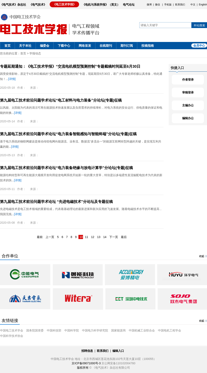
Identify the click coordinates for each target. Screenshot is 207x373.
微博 (149, 4)
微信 (157, 4)
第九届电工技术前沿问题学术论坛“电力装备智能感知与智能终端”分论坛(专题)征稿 (68, 134)
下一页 (113, 237)
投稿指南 (147, 45)
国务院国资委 (35, 330)
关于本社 (25, 45)
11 (86, 237)
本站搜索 (199, 25)
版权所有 (83, 367)
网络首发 (85, 45)
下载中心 (64, 45)
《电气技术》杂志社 (13, 4)
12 (92, 237)
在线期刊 (106, 45)
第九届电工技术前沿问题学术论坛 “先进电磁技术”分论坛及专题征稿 (56, 202)
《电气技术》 (38, 4)
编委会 (44, 45)
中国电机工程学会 (169, 330)
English (203, 4)
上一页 (50, 237)
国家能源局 (118, 330)
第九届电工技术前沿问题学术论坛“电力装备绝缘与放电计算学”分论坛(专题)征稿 (66, 168)
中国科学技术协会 (11, 335)
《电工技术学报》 (64, 4)
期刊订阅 (126, 45)
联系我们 (180, 4)
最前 (40, 237)
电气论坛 (129, 4)
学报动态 (35, 53)
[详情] (12, 79)
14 (105, 237)
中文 (192, 4)
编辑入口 (118, 350)
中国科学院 (71, 330)
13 (98, 237)
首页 (7, 45)
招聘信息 (87, 350)
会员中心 (199, 45)
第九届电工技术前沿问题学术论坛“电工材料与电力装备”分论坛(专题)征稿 (61, 100)
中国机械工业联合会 (142, 330)
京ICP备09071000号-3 (86, 363)
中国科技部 (54, 330)
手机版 (168, 4)
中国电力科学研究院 (95, 330)
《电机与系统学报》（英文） (101, 4)
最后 (124, 237)
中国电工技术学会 (11, 330)
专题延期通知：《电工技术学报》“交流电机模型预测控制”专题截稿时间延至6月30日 (70, 66)
